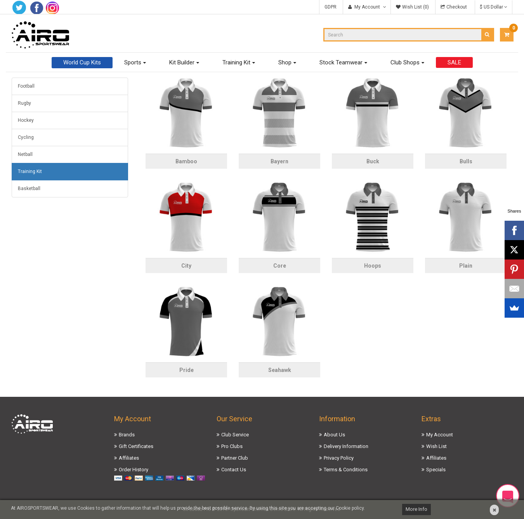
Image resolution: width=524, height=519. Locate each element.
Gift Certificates (136, 446)
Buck (372, 161)
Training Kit (236, 62)
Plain (465, 266)
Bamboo (186, 161)
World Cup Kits (82, 62)
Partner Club (234, 458)
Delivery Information (346, 446)
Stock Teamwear (341, 62)
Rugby (24, 103)
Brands (127, 435)
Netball (25, 154)
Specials (436, 469)
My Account (439, 435)
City (186, 266)
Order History (133, 469)
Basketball (29, 188)
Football (26, 86)
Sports (132, 62)
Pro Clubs (232, 446)
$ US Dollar (493, 7)
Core (279, 266)
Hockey (26, 120)
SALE (454, 62)
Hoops (372, 266)
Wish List (436, 446)
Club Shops (405, 62)
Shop (284, 62)
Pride (186, 370)
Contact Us (233, 469)
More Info (416, 509)
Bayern (279, 161)
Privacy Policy (339, 458)
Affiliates (129, 458)
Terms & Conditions (346, 469)
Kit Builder (181, 62)
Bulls (466, 161)
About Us (334, 435)
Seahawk (279, 370)
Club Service (235, 435)
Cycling (26, 137)
